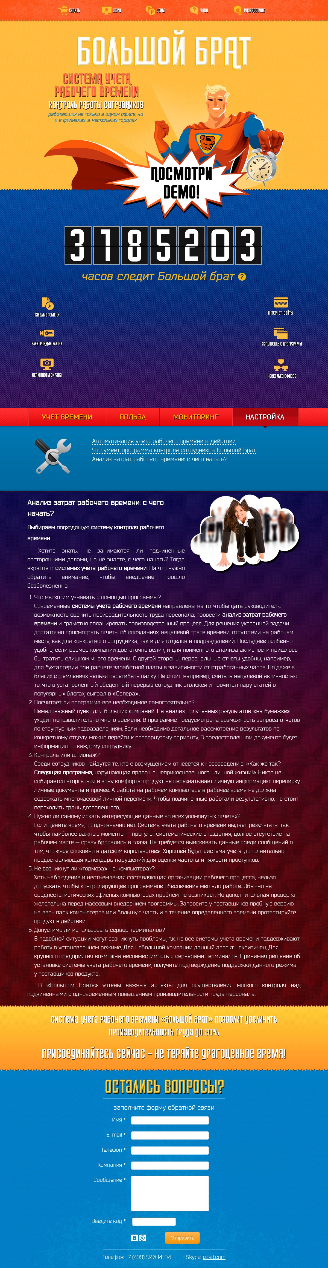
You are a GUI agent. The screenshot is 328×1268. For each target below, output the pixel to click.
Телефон (113, 1149)
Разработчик (254, 10)
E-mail (116, 1134)
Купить (74, 10)
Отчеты (132, 417)
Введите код (109, 1221)
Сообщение (109, 1180)
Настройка (265, 418)
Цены (161, 10)
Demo (117, 10)
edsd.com (214, 1257)
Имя (119, 1119)
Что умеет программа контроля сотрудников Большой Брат (174, 450)
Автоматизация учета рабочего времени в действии (164, 441)
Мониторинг (195, 417)
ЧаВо (204, 10)
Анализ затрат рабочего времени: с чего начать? (159, 459)
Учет (67, 417)
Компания (112, 1165)
